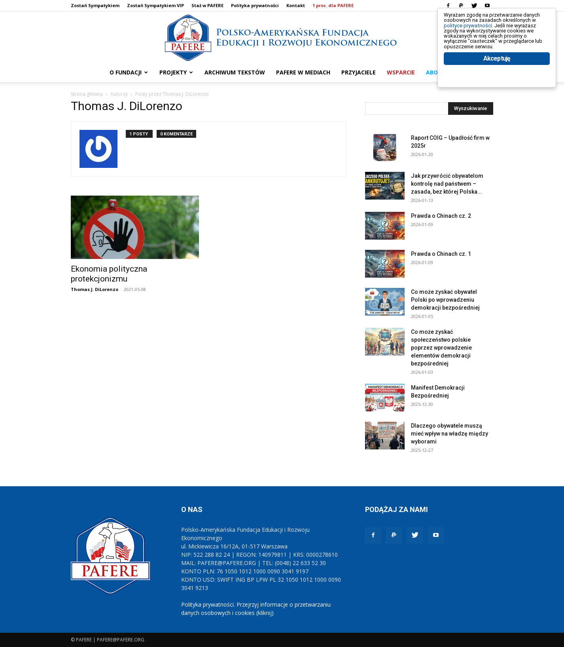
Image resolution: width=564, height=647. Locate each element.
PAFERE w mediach (303, 72)
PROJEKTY (176, 72)
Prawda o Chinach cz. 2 (441, 216)
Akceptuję (497, 82)
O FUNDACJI (129, 72)
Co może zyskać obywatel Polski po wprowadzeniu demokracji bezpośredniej (445, 300)
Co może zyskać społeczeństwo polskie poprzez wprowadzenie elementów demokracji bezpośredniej (441, 348)
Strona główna (87, 94)
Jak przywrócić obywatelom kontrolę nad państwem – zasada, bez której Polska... (447, 184)
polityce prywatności (477, 32)
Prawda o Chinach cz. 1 (441, 254)
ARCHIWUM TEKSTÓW (234, 72)
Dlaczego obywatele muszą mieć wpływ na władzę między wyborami (449, 433)
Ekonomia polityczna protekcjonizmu (109, 274)
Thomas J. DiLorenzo (94, 289)
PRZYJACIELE (358, 72)
